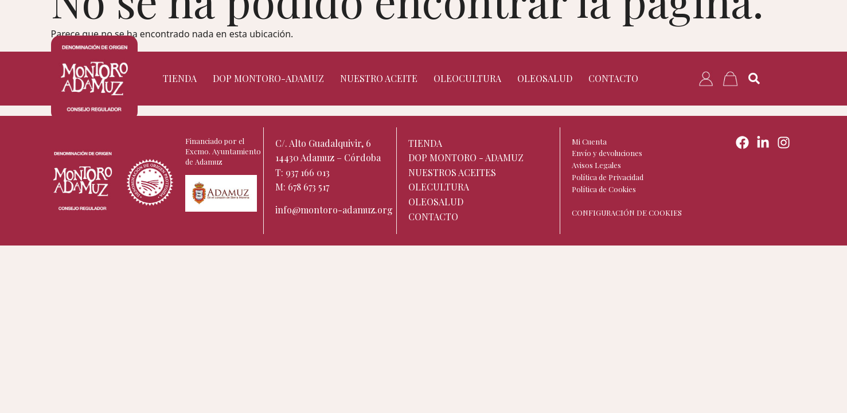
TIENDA (180, 78)
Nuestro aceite (378, 78)
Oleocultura (467, 78)
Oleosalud (544, 78)
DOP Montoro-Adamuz (268, 78)
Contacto (613, 78)
